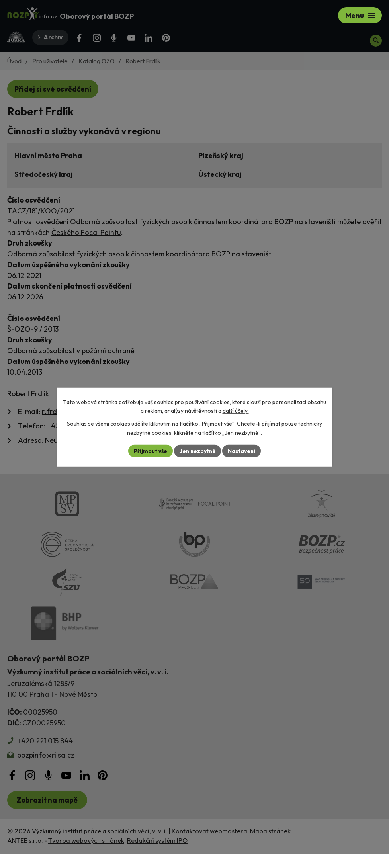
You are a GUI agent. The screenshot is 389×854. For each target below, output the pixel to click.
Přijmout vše (149, 450)
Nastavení (243, 450)
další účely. (236, 410)
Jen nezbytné (197, 450)
